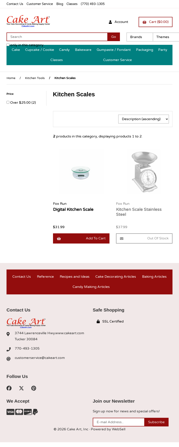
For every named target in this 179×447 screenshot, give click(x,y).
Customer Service (40, 4)
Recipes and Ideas (75, 276)
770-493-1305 (27, 348)
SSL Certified (110, 321)
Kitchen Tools (35, 78)
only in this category (25, 45)
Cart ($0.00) (156, 22)
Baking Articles (154, 276)
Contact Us (15, 4)
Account (118, 22)
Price (10, 93)
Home (11, 78)
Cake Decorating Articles (115, 276)
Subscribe (156, 422)
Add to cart (81, 238)
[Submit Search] (113, 36)
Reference (45, 276)
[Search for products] (57, 36)
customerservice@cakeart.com (40, 358)
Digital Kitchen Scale (73, 209)
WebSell (118, 429)
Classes (72, 4)
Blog (59, 4)
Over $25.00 (20, 102)
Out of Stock (144, 238)
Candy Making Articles (91, 287)
